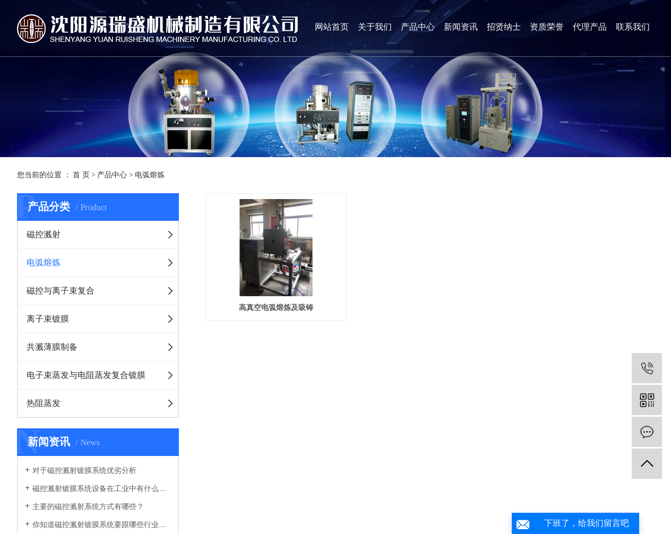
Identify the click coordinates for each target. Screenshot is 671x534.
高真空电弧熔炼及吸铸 (277, 309)
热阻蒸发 (44, 403)
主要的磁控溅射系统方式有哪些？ (88, 507)
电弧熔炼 (150, 175)
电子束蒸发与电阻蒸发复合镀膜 (86, 375)
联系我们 (633, 26)
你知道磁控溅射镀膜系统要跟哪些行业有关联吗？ (101, 525)
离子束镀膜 (48, 318)
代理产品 (590, 26)
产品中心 (418, 26)
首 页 (81, 175)
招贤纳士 (504, 26)
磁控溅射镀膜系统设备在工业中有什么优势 (101, 489)
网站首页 (332, 26)
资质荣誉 (547, 26)
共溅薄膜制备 (52, 346)
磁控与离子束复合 (60, 290)
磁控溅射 (44, 234)
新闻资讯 (461, 26)
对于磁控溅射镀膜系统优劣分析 (84, 471)
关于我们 (375, 26)
